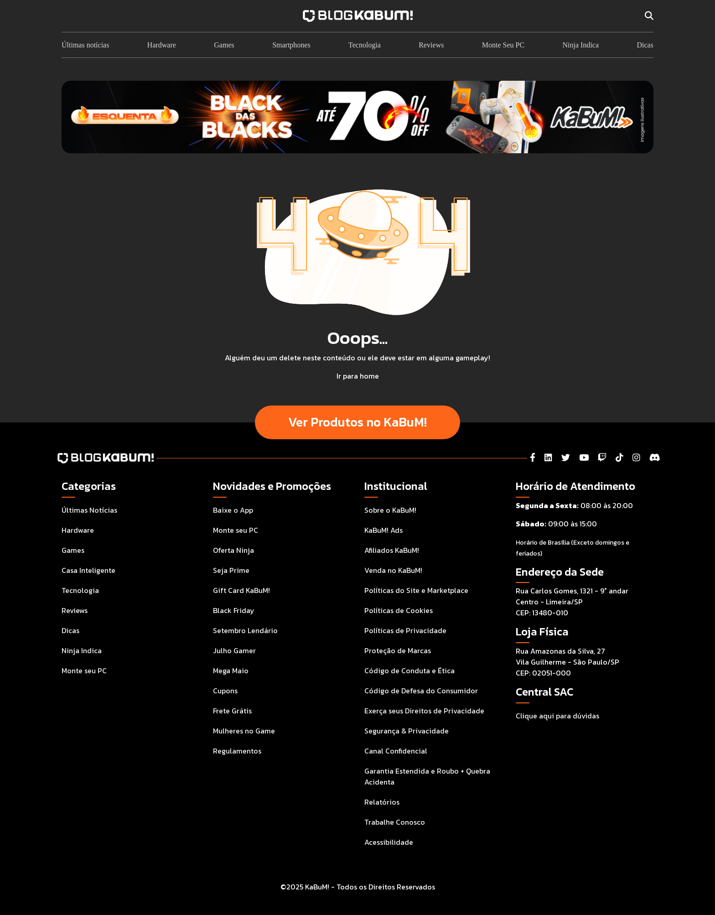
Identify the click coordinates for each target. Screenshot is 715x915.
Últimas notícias (85, 45)
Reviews (431, 45)
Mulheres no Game (244, 730)
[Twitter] (565, 457)
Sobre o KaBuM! (390, 509)
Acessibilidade (388, 842)
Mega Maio (231, 670)
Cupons (225, 690)
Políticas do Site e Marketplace (416, 590)
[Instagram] (636, 457)
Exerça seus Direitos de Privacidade (424, 710)
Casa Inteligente (88, 570)
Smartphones (291, 45)
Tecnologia (364, 45)
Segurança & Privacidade (406, 730)
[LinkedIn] (548, 457)
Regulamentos (237, 750)
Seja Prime (231, 570)
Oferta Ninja (233, 550)
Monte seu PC (84, 670)
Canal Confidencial (395, 750)
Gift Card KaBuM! (241, 590)
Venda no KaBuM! (393, 570)
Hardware (161, 45)
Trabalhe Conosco (394, 821)
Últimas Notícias (89, 509)
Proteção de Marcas (397, 650)
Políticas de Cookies (398, 610)
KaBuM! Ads (383, 530)
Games (224, 45)
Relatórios (381, 801)
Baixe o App (233, 509)
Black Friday (233, 610)
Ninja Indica (581, 45)
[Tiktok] (619, 457)
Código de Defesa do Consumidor (421, 690)
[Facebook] (532, 457)
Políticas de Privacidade (405, 630)
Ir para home (358, 375)
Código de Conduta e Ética (409, 670)
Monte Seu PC (503, 45)
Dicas (645, 45)
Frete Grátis (232, 710)
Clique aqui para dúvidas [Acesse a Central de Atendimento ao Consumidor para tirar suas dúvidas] (557, 715)
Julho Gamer (234, 650)
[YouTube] (584, 457)
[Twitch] (602, 457)
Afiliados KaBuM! (391, 550)
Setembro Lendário (245, 630)
